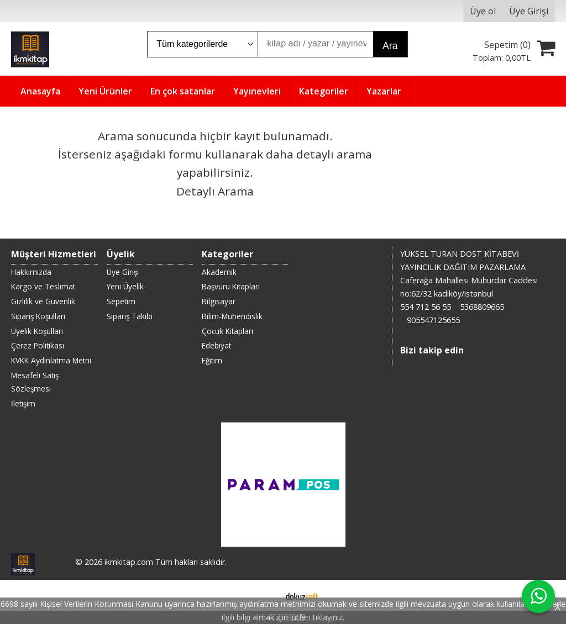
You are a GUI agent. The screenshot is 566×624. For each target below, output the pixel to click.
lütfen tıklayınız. (317, 617)
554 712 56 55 (425, 307)
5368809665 (482, 307)
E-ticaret (265, 595)
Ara (389, 45)
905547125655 (433, 320)
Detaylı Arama (215, 191)
